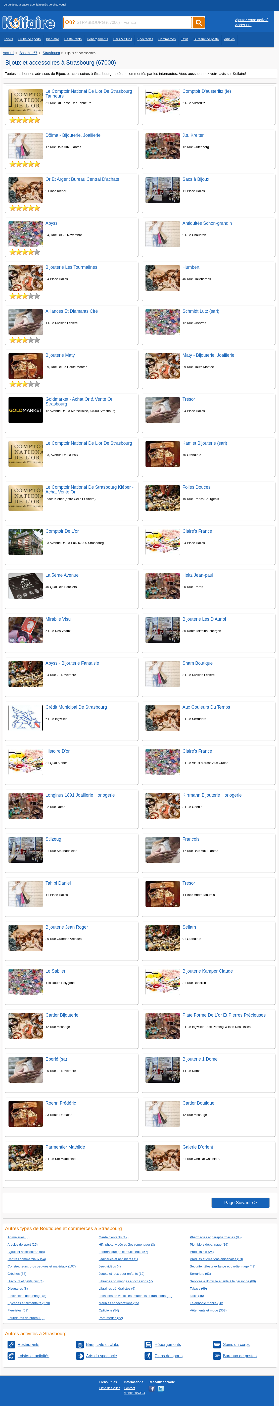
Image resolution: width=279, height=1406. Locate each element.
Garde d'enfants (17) (113, 1237)
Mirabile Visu (58, 619)
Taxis (184, 39)
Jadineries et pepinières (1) (118, 1259)
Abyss (51, 223)
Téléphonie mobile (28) (206, 1303)
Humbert (190, 267)
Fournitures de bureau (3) (26, 1318)
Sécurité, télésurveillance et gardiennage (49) (222, 1266)
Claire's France (197, 531)
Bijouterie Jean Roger (66, 927)
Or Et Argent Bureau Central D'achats (82, 179)
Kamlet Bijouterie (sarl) (204, 443)
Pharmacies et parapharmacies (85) (216, 1237)
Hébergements (97, 39)
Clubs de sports (29, 39)
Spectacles (145, 39)
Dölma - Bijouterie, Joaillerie (73, 135)
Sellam (189, 927)
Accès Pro (243, 25)
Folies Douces (196, 487)
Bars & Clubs (122, 39)
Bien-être (52, 39)
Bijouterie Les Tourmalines (71, 267)
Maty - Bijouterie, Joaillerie (208, 355)
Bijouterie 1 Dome (200, 1059)
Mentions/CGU (134, 1393)
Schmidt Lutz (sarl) (200, 311)
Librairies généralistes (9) (117, 1288)
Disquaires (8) (18, 1288)
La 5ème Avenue (62, 575)
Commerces (167, 39)
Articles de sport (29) (23, 1244)
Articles (229, 39)
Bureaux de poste (206, 39)
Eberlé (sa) (56, 1059)
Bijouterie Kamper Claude (207, 971)
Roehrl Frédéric (60, 1103)
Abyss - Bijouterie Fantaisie (72, 663)
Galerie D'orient (197, 1147)
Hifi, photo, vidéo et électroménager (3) (127, 1244)
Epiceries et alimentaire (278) (29, 1303)
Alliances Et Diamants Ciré (71, 311)
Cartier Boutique (198, 1103)
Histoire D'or (57, 751)
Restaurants (73, 39)
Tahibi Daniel (58, 883)
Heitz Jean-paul (197, 575)
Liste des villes (109, 1388)
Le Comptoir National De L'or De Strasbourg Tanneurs (88, 94)
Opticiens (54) (109, 1310)
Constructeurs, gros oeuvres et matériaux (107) (42, 1266)
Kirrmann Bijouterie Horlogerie (212, 795)
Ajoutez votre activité (251, 20)
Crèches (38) (17, 1274)
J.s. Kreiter (193, 135)
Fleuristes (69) (18, 1310)
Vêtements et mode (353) (208, 1310)
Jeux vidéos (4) (110, 1266)
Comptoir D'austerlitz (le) (206, 91)
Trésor (188, 399)
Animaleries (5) (18, 1237)
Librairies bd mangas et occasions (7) (126, 1281)
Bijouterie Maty (60, 355)
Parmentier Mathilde (65, 1147)
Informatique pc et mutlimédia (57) (123, 1252)
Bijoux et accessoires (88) (26, 1252)
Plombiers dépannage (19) (209, 1244)
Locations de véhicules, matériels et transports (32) (135, 1296)
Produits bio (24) (202, 1252)
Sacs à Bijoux (195, 179)
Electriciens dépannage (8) (27, 1296)
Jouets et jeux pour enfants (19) (122, 1274)
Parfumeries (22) (111, 1318)
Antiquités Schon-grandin (207, 223)
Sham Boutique (197, 663)
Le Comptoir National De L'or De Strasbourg (88, 443)
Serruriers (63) (200, 1274)
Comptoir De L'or (62, 531)
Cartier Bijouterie (61, 1015)
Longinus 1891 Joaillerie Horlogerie (80, 795)
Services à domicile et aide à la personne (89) (223, 1281)
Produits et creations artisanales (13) (216, 1259)
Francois (190, 839)
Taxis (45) (197, 1296)
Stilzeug (53, 839)
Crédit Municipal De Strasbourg (76, 707)
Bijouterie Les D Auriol (204, 619)
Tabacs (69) (198, 1288)
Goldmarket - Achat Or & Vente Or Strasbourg (78, 401)
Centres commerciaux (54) (27, 1259)
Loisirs (8, 39)
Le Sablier (55, 971)
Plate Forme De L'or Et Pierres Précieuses (224, 1015)
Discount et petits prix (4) (25, 1281)
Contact (129, 1388)
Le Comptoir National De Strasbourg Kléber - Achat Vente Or (89, 489)
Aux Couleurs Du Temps (206, 707)
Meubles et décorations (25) (119, 1303)
